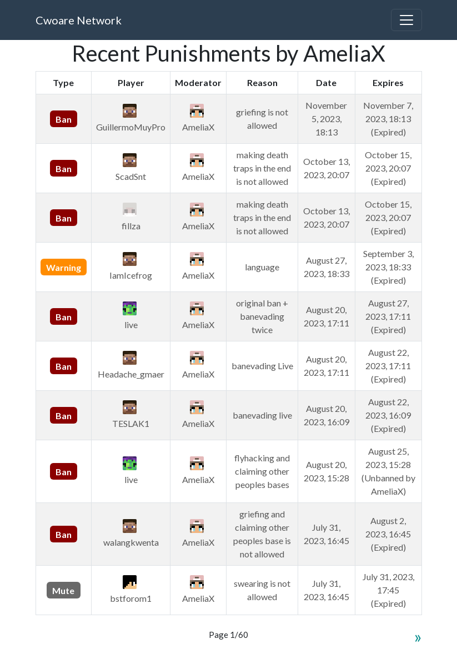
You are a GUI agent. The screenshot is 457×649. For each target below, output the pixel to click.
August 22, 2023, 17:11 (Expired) (388, 365)
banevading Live (262, 365)
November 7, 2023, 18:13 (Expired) (388, 118)
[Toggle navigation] (406, 20)
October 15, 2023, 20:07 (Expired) (388, 168)
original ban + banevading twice (262, 316)
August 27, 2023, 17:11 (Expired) (388, 316)
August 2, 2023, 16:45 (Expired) (388, 533)
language (262, 266)
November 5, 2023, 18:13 (326, 118)
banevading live (262, 415)
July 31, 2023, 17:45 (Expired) (388, 589)
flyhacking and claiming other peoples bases (262, 471)
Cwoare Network (79, 20)
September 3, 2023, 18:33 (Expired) (388, 266)
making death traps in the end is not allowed (262, 168)
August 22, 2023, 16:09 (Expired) (388, 415)
